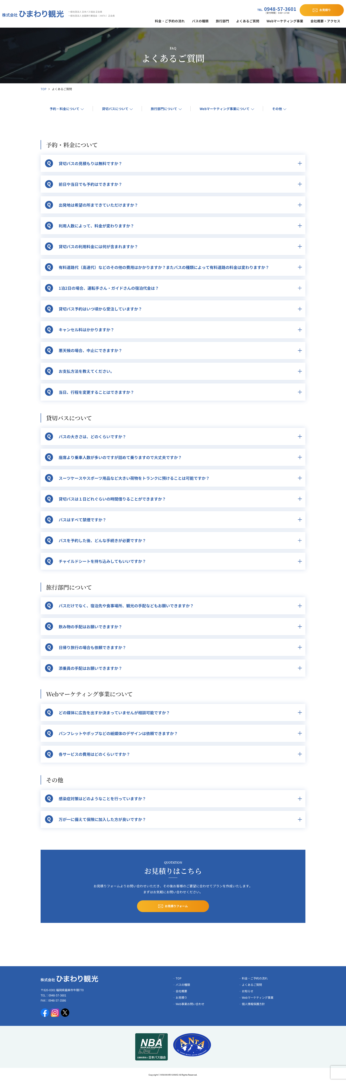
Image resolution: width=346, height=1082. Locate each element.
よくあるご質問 (247, 21)
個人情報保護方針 (253, 1004)
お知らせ (247, 991)
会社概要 (181, 991)
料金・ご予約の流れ (170, 21)
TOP (43, 89)
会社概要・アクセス (325, 21)
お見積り (181, 997)
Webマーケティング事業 (285, 21)
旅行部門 (222, 21)
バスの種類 (200, 21)
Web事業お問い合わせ (190, 1004)
